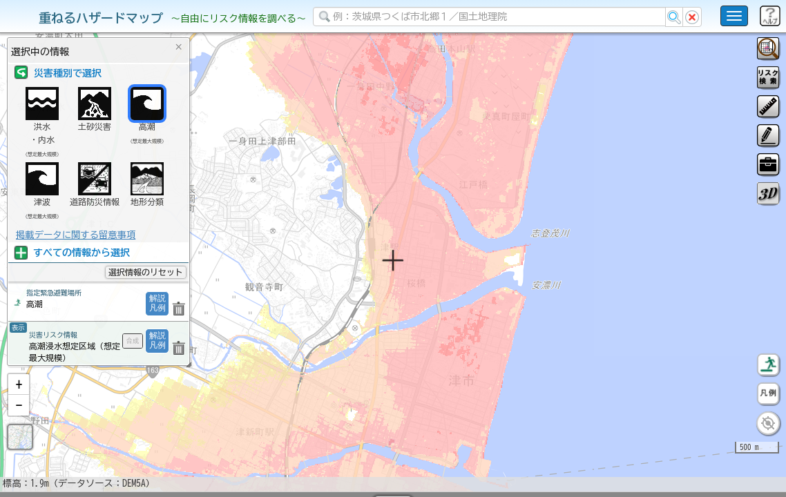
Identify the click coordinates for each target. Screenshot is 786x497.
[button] (18, 420)
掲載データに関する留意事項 (75, 235)
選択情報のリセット (145, 272)
